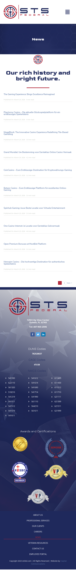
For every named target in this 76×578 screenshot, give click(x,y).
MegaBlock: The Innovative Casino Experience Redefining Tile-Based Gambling (36, 133)
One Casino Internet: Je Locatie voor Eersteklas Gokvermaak (32, 226)
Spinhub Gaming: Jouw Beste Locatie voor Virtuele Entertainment (34, 208)
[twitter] (38, 334)
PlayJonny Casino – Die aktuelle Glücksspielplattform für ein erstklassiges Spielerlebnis (32, 113)
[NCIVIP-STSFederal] (38, 485)
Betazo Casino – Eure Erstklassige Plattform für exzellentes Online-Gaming (35, 189)
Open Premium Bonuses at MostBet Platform (25, 244)
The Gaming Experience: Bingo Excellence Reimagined (29, 94)
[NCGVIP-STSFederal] (56, 461)
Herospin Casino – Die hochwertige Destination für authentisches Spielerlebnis (34, 262)
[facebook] (33, 334)
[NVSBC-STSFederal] (20, 461)
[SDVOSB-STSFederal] (56, 436)
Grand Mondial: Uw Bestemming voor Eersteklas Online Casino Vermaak (37, 152)
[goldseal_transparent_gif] (20, 437)
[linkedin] (43, 334)
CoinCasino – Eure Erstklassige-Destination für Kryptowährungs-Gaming (38, 170)
